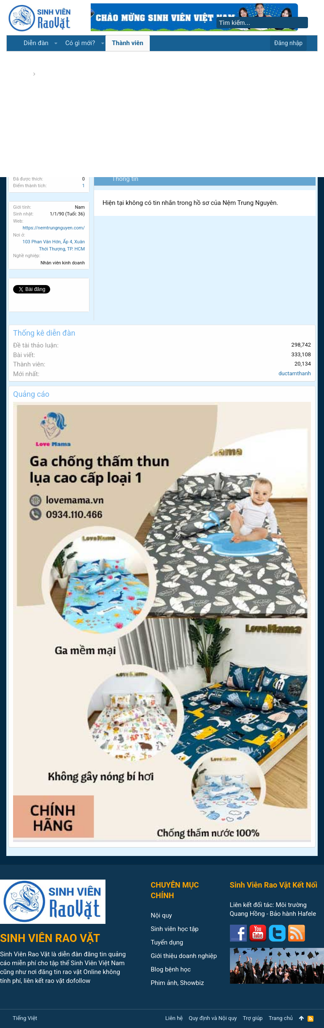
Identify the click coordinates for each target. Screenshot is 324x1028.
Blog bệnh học (171, 969)
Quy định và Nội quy (213, 1018)
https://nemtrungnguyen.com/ (54, 228)
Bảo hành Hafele (293, 914)
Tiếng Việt (25, 1018)
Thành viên (127, 43)
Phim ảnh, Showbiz (177, 983)
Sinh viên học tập (175, 929)
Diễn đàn (36, 43)
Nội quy (161, 915)
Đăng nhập (288, 43)
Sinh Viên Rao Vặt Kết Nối (274, 884)
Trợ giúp (253, 1018)
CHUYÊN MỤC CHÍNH (175, 890)
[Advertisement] (162, 114)
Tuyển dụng (167, 942)
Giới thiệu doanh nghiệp (184, 956)
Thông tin (125, 179)
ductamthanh (294, 373)
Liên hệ (174, 1018)
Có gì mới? (80, 43)
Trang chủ (281, 1018)
